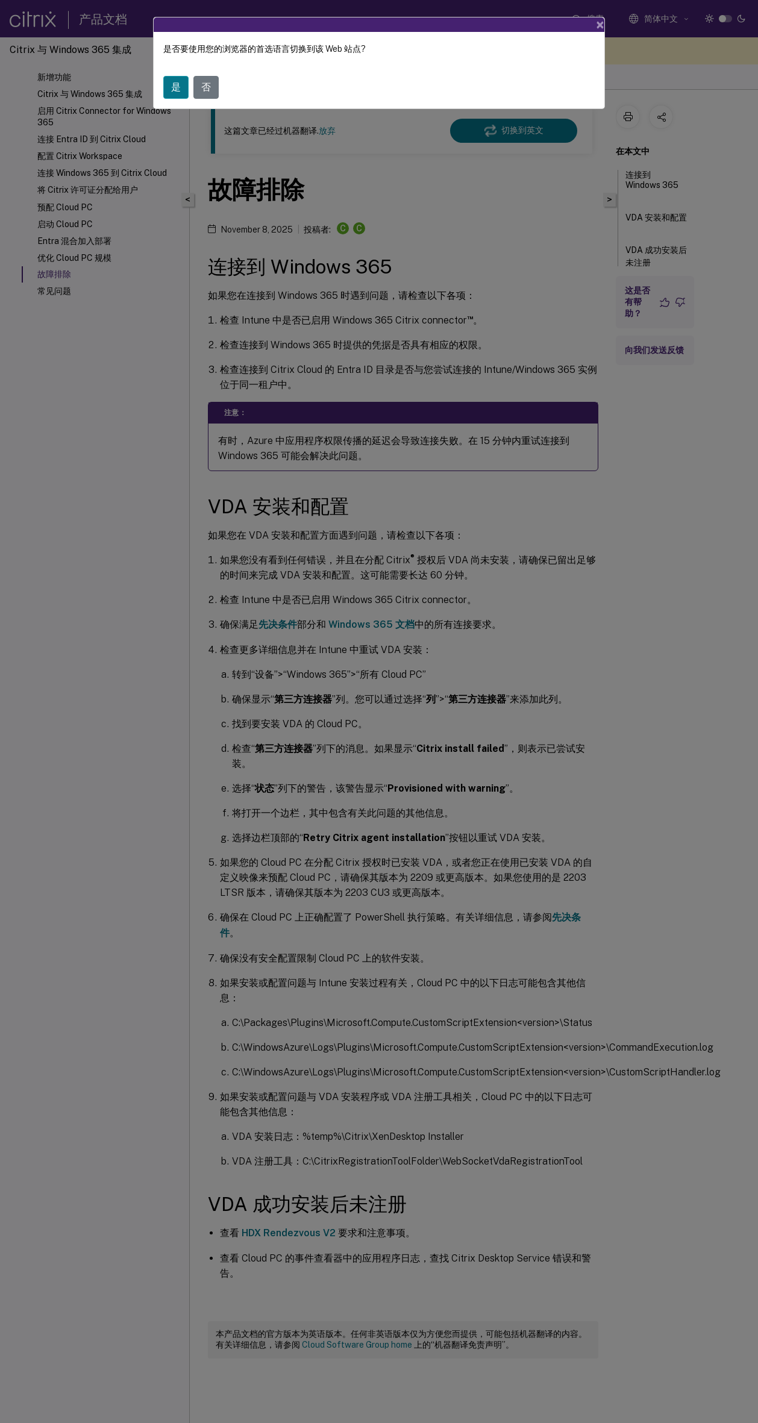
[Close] (600, 25)
